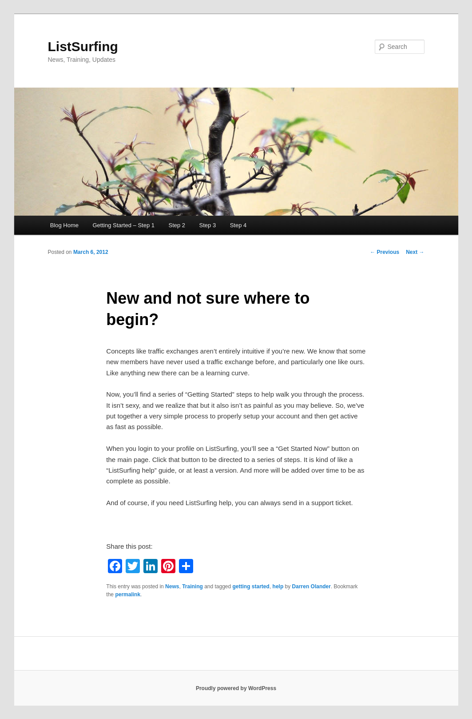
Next (415, 252)
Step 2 (176, 225)
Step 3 (207, 225)
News (172, 586)
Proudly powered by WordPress (236, 688)
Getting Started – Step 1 (124, 225)
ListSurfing (83, 46)
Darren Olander (311, 586)
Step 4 (238, 225)
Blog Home (64, 225)
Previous (384, 252)
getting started (251, 586)
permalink (127, 594)
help (278, 586)
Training (192, 586)
